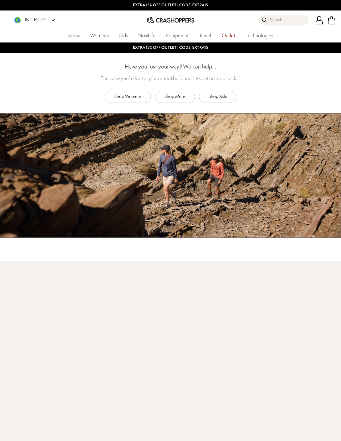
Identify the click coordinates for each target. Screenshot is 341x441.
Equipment (177, 36)
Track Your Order (28, 367)
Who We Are (238, 307)
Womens (99, 36)
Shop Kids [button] (218, 96)
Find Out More (26, 307)
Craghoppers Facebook (58, 410)
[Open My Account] (319, 20)
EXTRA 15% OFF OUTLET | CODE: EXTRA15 (170, 5)
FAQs (70, 367)
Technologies (259, 36)
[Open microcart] (331, 20)
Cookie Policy (315, 433)
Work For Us (129, 350)
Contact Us (75, 350)
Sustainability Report (136, 359)
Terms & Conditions (235, 433)
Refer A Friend (183, 367)
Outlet (228, 36)
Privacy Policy (278, 433)
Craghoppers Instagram (69, 410)
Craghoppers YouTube (79, 410)
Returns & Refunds (29, 359)
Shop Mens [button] (174, 96)
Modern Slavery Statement (132, 379)
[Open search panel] (283, 20)
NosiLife (147, 36)
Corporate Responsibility (139, 367)
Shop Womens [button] (127, 96)
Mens (74, 36)
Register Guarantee (188, 350)
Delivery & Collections (32, 350)
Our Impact (129, 307)
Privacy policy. (280, 367)
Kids (123, 36)
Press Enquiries (78, 359)
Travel (205, 36)
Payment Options (186, 359)
